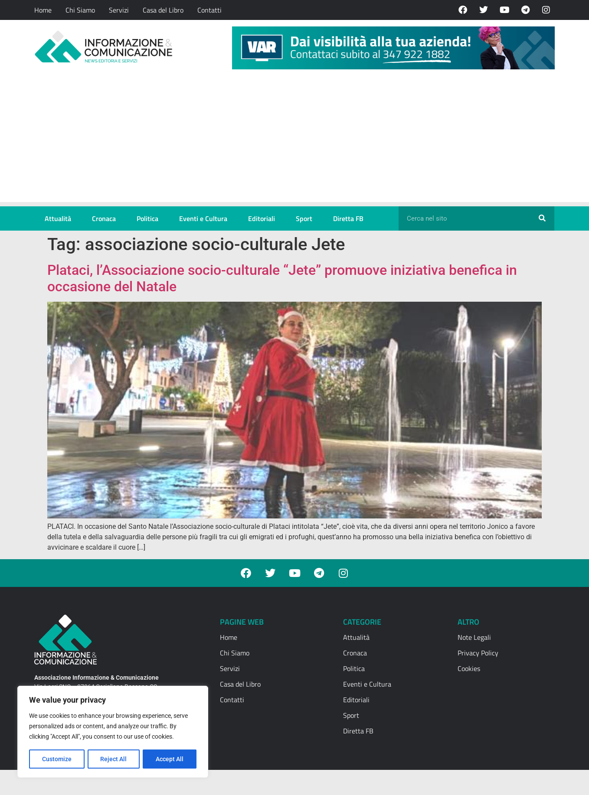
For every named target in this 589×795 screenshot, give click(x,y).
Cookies (469, 668)
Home (43, 10)
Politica (147, 218)
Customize (57, 759)
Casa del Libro (163, 10)
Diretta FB (348, 218)
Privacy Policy (478, 653)
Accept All (170, 759)
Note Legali (474, 637)
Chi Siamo (80, 10)
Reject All (114, 759)
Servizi (119, 10)
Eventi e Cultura (203, 218)
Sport (304, 218)
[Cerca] (542, 218)
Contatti (209, 10)
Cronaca (104, 218)
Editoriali (261, 218)
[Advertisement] (294, 141)
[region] (112, 732)
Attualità (58, 218)
